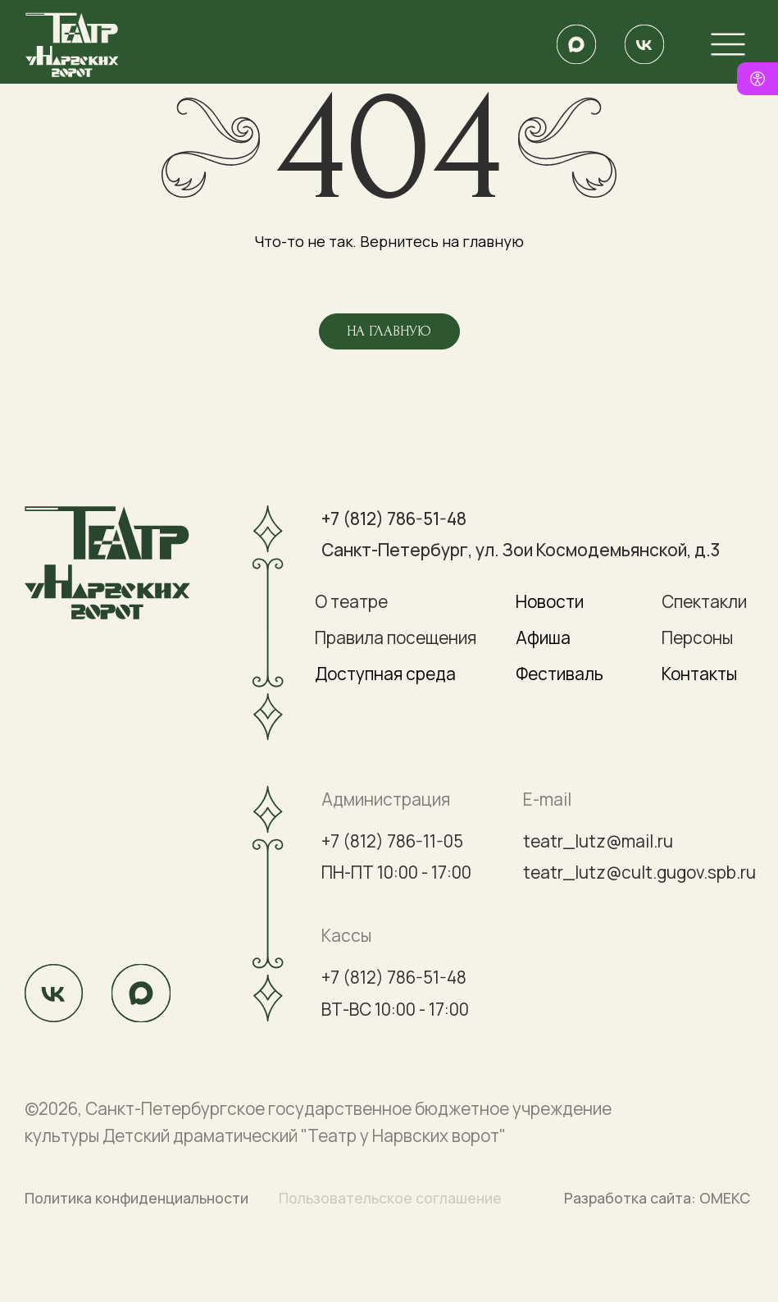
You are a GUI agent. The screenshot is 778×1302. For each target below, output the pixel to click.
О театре (351, 601)
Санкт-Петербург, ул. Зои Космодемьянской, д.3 (520, 549)
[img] (576, 44)
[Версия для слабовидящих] (757, 78)
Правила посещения (395, 637)
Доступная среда (385, 673)
